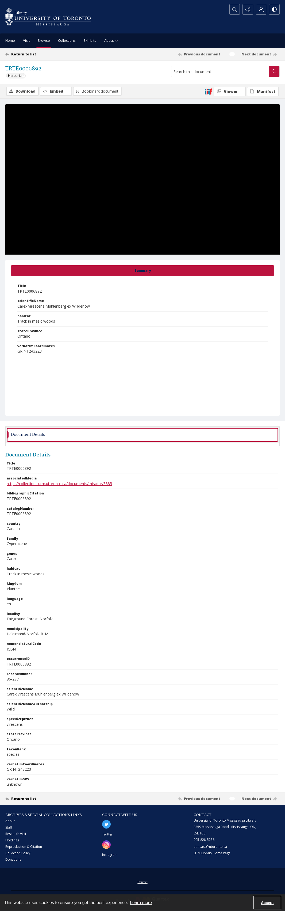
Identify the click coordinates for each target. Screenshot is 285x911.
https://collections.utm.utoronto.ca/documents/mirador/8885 (59, 483)
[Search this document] (220, 71)
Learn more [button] (141, 902)
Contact (142, 882)
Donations (13, 859)
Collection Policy (17, 853)
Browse (44, 40)
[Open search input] (234, 9)
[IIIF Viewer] (230, 91)
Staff (8, 827)
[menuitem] (142, 881)
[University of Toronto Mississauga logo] (48, 16)
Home (10, 40)
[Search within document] (274, 71)
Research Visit (15, 833)
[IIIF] (208, 91)
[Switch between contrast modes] (274, 9)
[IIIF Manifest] (263, 91)
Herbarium (16, 75)
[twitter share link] (106, 824)
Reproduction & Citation (23, 846)
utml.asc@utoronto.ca (210, 846)
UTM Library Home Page (212, 853)
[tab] (142, 271)
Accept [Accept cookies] (267, 903)
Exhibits (90, 40)
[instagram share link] (106, 844)
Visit (26, 40)
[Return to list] (42, 54)
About (10, 821)
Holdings (12, 840)
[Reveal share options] (247, 9)
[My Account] (261, 9)
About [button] (111, 41)
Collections (67, 40)
